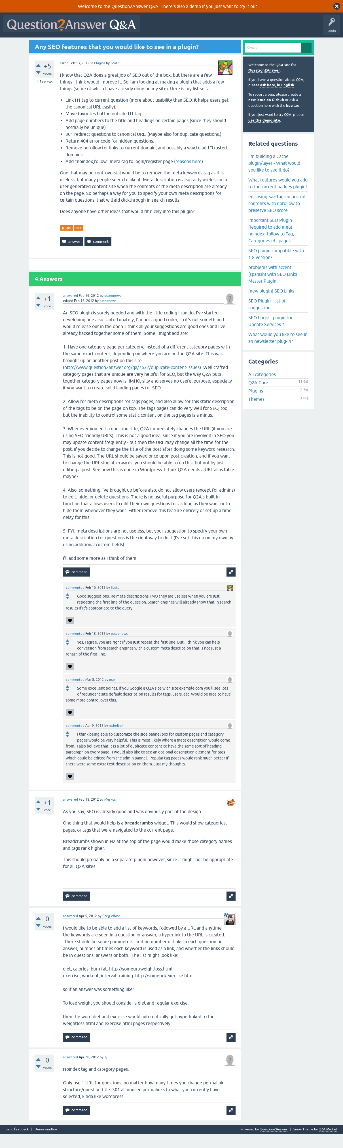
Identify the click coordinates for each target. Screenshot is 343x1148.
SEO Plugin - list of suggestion (267, 318)
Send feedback (17, 1143)
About (179, 44)
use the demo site (264, 134)
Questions (37, 44)
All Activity (14, 44)
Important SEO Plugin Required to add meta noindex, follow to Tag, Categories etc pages (271, 244)
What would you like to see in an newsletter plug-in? (278, 351)
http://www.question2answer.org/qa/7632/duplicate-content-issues (132, 381)
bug (289, 119)
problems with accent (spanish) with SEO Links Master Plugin (272, 287)
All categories (262, 388)
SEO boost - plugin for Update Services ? (270, 335)
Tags (100, 44)
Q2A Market (328, 1143)
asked (64, 77)
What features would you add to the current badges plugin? (278, 197)
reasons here (188, 175)
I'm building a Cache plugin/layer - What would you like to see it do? (274, 176)
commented (75, 602)
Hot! (57, 44)
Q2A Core (258, 396)
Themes (256, 413)
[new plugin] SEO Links (271, 304)
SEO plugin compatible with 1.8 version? (276, 268)
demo (195, 6)
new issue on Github (266, 114)
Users (118, 44)
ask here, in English (277, 99)
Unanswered (78, 44)
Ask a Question (141, 44)
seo (78, 241)
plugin (66, 241)
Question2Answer (264, 84)
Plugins (99, 77)
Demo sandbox (46, 1143)
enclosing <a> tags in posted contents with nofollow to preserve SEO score (276, 217)
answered (70, 310)
